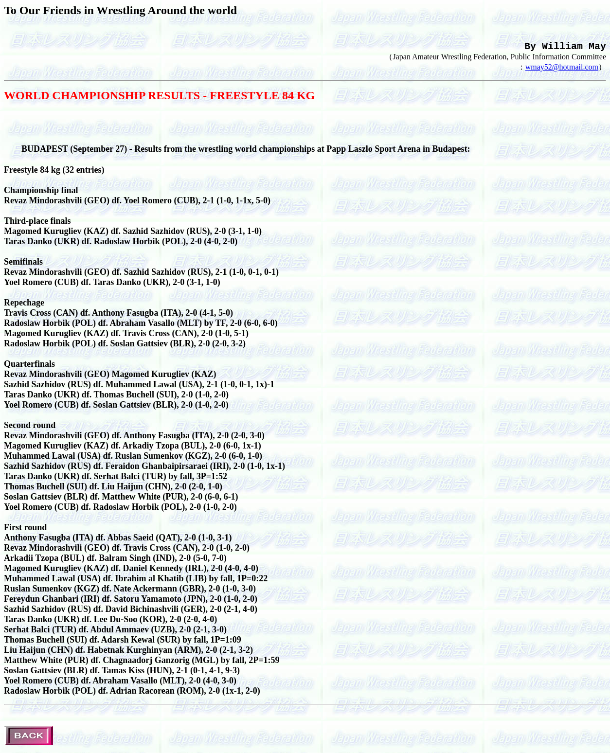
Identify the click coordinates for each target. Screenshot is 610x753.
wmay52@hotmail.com (561, 71)
